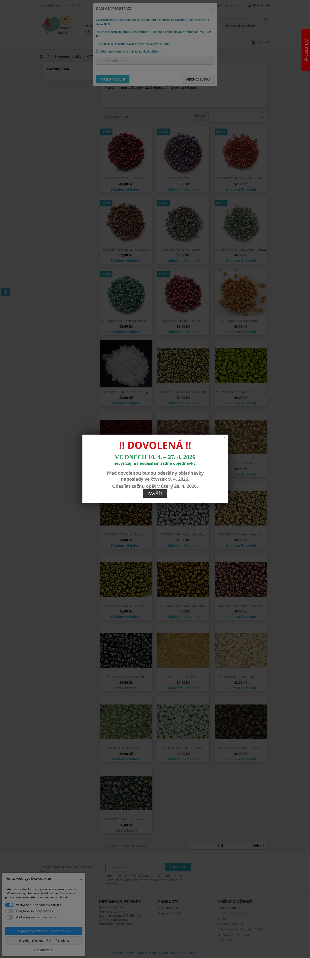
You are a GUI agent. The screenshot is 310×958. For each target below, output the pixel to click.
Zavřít (155, 481)
